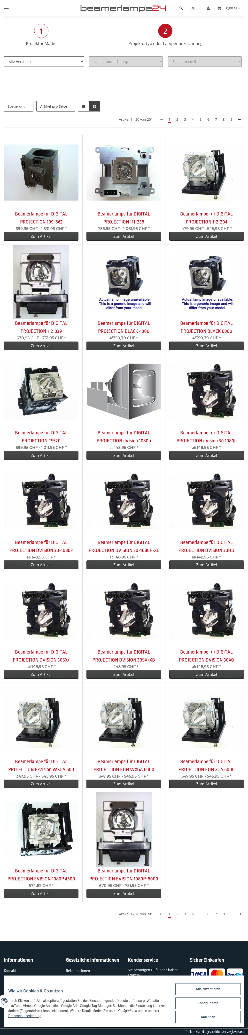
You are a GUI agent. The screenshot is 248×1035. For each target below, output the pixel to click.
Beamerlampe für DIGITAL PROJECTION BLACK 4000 (124, 327)
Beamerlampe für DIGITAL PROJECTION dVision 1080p (124, 437)
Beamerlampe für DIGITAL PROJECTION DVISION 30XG (206, 656)
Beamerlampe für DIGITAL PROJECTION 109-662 (41, 218)
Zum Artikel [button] (41, 236)
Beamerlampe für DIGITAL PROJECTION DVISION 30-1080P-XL (124, 546)
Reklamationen (78, 971)
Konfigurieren (204, 1005)
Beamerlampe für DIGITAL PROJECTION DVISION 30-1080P (41, 546)
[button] (83, 106)
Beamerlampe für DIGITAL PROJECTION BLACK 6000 (206, 327)
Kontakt (10, 971)
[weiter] (239, 119)
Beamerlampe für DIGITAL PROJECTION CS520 (41, 437)
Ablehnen (204, 1018)
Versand (239, 1032)
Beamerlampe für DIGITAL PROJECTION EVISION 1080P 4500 (41, 875)
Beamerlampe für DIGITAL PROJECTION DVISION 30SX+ (41, 656)
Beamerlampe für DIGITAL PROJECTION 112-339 (41, 327)
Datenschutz (76, 980)
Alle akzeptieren (204, 993)
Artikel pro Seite (53, 106)
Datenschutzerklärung (70, 1018)
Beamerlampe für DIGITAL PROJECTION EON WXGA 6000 (123, 765)
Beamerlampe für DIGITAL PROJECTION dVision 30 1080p (207, 437)
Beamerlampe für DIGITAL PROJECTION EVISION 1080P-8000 (123, 875)
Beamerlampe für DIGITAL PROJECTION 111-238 (124, 218)
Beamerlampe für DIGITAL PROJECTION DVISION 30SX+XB (124, 656)
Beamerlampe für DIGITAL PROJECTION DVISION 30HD (206, 546)
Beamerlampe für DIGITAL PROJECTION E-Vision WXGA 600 (41, 765)
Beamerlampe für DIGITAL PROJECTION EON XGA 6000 (206, 765)
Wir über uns (14, 980)
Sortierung (16, 106)
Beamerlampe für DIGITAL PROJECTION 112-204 (206, 218)
